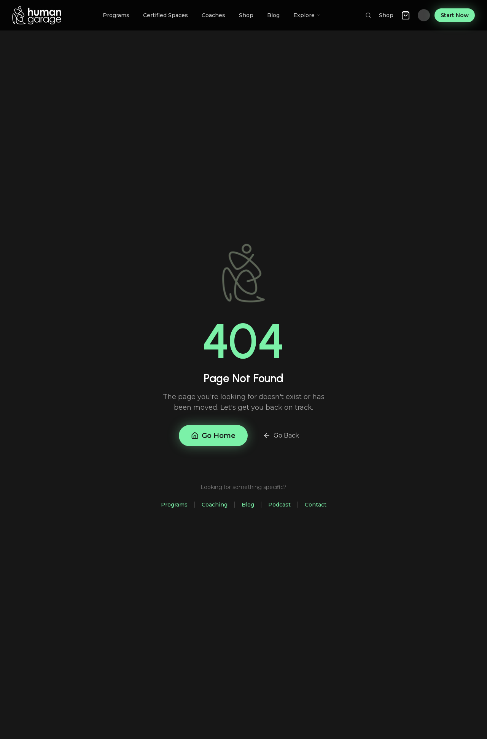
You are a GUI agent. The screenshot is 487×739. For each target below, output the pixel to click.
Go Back (281, 435)
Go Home (213, 435)
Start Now (455, 15)
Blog (248, 504)
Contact (315, 504)
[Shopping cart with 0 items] (405, 15)
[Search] (368, 15)
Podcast (279, 504)
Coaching (215, 504)
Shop (386, 15)
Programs (174, 504)
